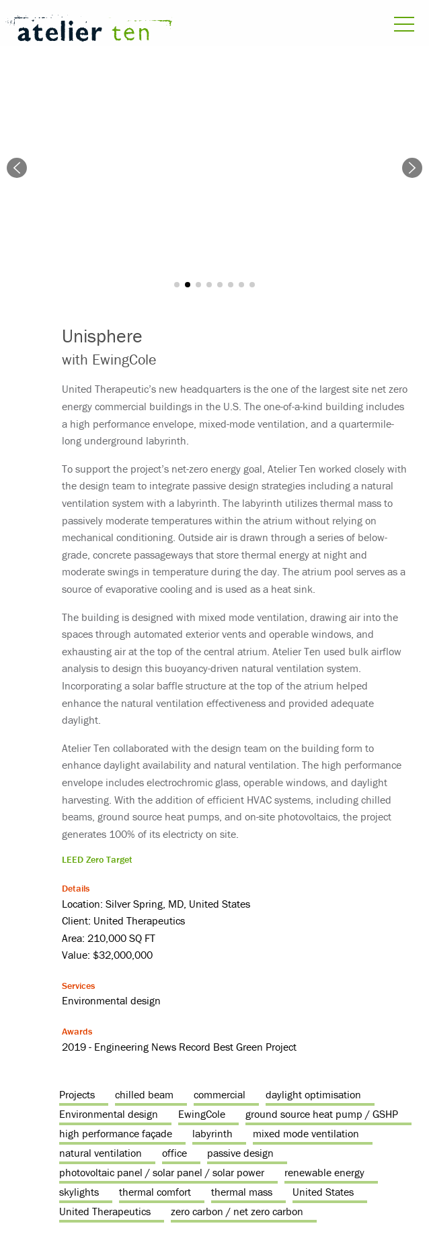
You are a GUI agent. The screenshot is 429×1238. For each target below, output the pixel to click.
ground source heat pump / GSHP (321, 1114)
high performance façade (115, 1133)
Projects (77, 1094)
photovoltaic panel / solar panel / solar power (161, 1172)
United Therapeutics (105, 1211)
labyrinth (212, 1133)
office (174, 1152)
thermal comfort (155, 1191)
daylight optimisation (313, 1094)
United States (323, 1191)
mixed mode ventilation (306, 1133)
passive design (240, 1152)
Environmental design (108, 1114)
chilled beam (144, 1094)
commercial (219, 1094)
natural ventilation (100, 1152)
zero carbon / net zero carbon (237, 1211)
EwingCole (201, 1114)
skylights (79, 1191)
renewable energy (324, 1172)
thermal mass (241, 1191)
